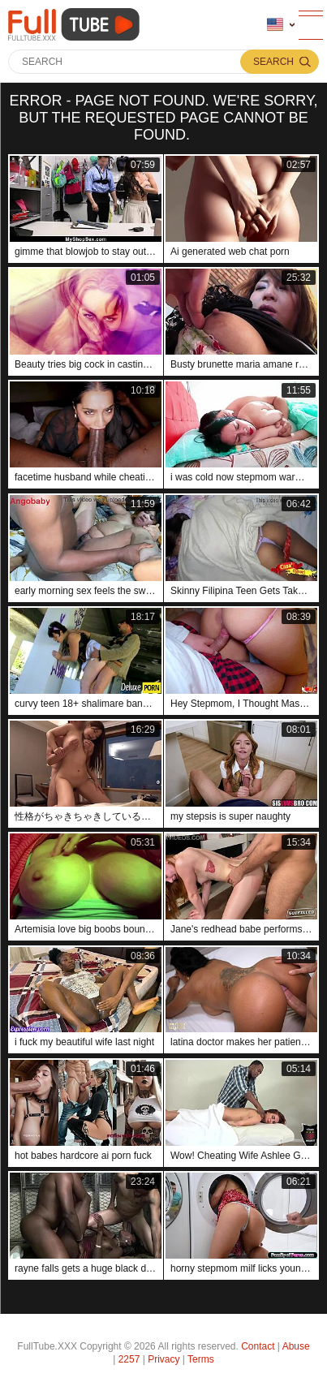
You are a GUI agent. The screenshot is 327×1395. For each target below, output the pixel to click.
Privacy (163, 1359)
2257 (129, 1359)
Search (273, 61)
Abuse (296, 1346)
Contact (257, 1346)
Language (275, 24)
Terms (200, 1359)
